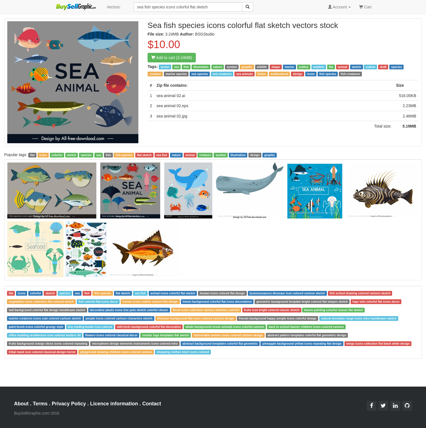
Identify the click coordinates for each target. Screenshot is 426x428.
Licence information (114, 403)
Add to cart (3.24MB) (171, 57)
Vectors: (114, 7)
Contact (151, 403)
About (21, 403)
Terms (40, 403)
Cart (365, 6)
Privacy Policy (69, 403)
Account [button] (339, 7)
